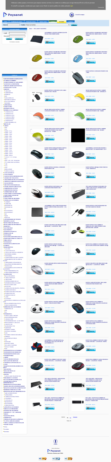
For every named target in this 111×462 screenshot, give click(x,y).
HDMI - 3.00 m (7, 139)
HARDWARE (7, 327)
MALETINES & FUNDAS (10, 338)
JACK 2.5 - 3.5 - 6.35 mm (10, 157)
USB (5, 164)
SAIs (5, 340)
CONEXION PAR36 (8, 118)
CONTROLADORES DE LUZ (10, 281)
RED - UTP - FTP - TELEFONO (11, 160)
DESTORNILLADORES (9, 254)
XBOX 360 (6, 217)
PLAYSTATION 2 (8, 210)
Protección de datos (31, 21)
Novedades (61, 21)
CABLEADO (7, 91)
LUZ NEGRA (7, 298)
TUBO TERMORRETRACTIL (11, 270)
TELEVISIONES (7, 403)
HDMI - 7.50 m (7, 150)
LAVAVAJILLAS (7, 400)
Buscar (74, 25)
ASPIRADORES (7, 395)
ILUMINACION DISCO (9, 290)
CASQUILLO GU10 (8, 115)
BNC (5, 127)
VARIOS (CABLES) (8, 171)
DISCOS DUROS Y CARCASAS (11, 322)
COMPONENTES (8, 92)
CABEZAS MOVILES (9, 277)
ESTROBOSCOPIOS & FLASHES (11, 283)
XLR (5, 167)
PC (4, 209)
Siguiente (75, 417)
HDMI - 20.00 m (7, 155)
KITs (5, 96)
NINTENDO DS (7, 205)
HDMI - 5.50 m (7, 146)
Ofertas (5, 426)
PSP (5, 214)
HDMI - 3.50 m (7, 141)
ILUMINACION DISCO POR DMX (12, 291)
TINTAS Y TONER (8, 347)
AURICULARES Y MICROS (10, 315)
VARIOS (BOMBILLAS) (9, 122)
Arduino (53, 21)
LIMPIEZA (6, 336)
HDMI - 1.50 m (7, 134)
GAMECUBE (7, 203)
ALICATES (6, 249)
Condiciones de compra (16, 21)
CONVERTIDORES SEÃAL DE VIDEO (13, 320)
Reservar (51, 42)
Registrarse (19, 38)
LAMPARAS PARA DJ (9, 295)
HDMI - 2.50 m (7, 138)
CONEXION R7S (8, 120)
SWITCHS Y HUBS (8, 343)
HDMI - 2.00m (7, 136)
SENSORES (6, 103)
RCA (5, 158)
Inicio (5, 21)
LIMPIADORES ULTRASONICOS (12, 262)
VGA (5, 165)
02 (70, 417)
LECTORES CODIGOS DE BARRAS (12, 334)
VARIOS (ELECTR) (8, 405)
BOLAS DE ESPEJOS (9, 276)
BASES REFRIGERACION (10, 317)
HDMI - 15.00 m (7, 153)
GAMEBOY (6, 202)
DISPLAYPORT (7, 169)
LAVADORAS (7, 398)
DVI (5, 129)
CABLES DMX (7, 279)
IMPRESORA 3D (8, 308)
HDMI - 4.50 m (7, 143)
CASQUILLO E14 (8, 112)
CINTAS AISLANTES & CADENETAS (13, 252)
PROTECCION (7, 266)
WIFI (5, 348)
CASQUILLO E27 (8, 113)
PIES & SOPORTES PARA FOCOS (12, 303)
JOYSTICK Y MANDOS (9, 331)
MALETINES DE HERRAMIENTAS (12, 264)
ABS (5, 310)
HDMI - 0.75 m (7, 131)
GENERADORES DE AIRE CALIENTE (13, 257)
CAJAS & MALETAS (9, 250)
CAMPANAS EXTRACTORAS (11, 396)
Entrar (9, 38)
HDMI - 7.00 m (7, 148)
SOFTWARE (7, 341)
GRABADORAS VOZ (9, 326)
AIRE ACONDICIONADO (10, 393)
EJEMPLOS (6, 94)
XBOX (5, 215)
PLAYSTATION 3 (8, 212)
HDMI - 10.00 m (7, 152)
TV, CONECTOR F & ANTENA (11, 162)
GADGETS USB (7, 324)
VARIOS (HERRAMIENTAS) (10, 272)
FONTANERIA (7, 255)
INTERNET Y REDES (9, 329)
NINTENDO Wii (7, 207)
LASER (5, 297)
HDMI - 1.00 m (7, 132)
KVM (5, 333)
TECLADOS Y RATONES (10, 345)
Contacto (70, 21)
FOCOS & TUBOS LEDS (9, 284)
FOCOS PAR (7, 286)
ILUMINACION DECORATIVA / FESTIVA (14, 288)
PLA (5, 312)
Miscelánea (6, 431)
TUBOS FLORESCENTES (10, 305)
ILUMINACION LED (9, 293)
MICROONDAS (7, 401)
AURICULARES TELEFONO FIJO (12, 376)
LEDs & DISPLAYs (8, 98)
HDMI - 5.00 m (7, 145)
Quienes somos (43, 21)
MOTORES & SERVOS (9, 99)
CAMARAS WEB (8, 319)
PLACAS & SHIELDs (9, 101)
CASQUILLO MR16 (8, 117)
